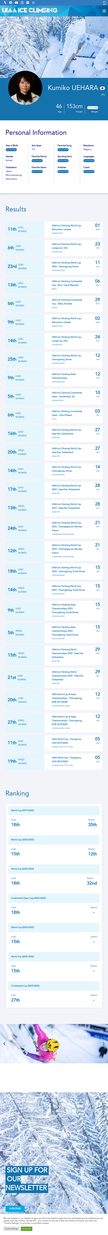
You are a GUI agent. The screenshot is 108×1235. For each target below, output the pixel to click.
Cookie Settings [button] (11, 1229)
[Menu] (104, 11)
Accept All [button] (26, 1229)
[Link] (104, 3)
